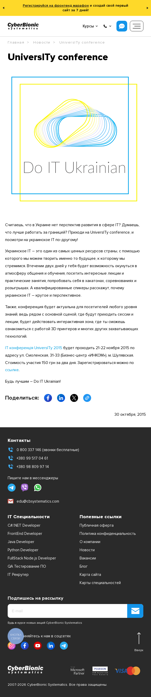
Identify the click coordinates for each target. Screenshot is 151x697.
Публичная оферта (97, 525)
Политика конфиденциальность (108, 533)
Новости (87, 550)
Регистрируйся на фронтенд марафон (56, 5)
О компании (90, 541)
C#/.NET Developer (24, 525)
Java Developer (21, 541)
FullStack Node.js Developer (32, 558)
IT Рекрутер (18, 574)
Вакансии (88, 558)
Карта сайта (90, 574)
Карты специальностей (100, 582)
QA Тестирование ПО (27, 566)
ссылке (12, 369)
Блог (84, 566)
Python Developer (23, 550)
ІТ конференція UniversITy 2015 (33, 347)
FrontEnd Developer (25, 533)
